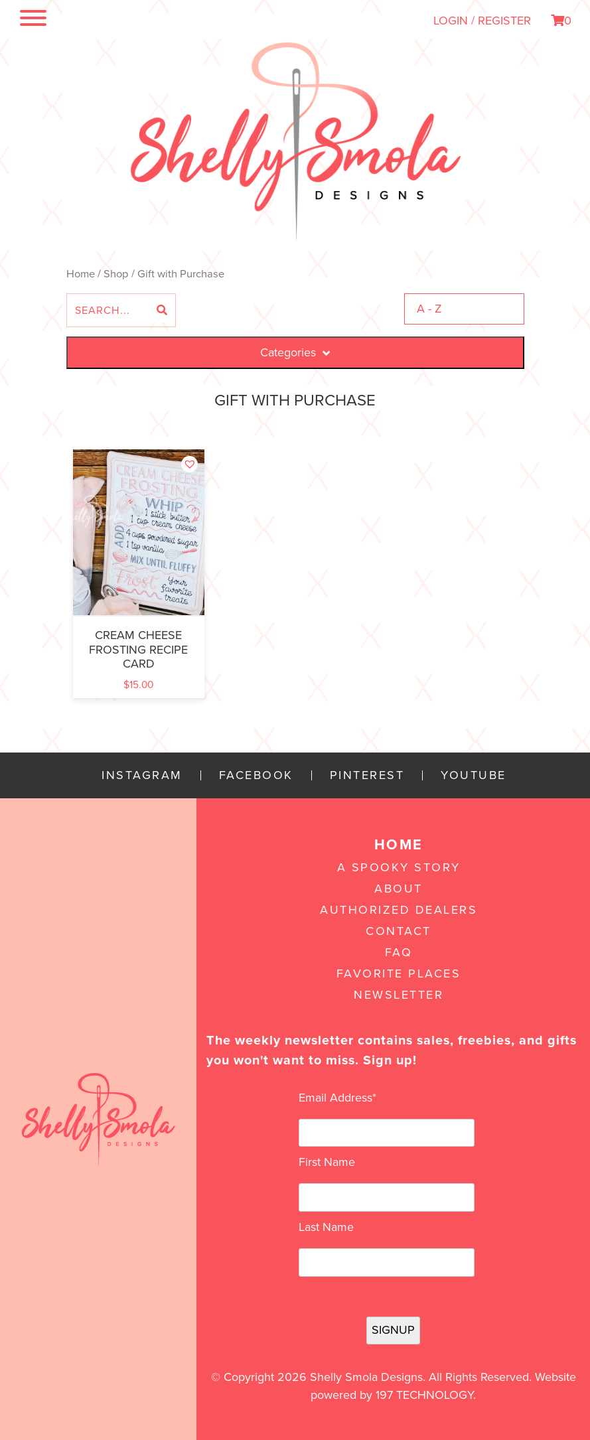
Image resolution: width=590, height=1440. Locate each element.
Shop (116, 274)
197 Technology (424, 1395)
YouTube (473, 775)
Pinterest (367, 775)
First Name (327, 1162)
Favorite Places (398, 973)
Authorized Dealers (398, 909)
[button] (189, 464)
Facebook (256, 775)
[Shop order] (464, 308)
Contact (398, 931)
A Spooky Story (399, 867)
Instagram (142, 775)
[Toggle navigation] (33, 20)
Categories (295, 352)
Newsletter (398, 994)
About (398, 888)
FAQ (399, 952)
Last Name (326, 1227)
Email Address (337, 1097)
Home (80, 274)
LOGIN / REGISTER (482, 20)
